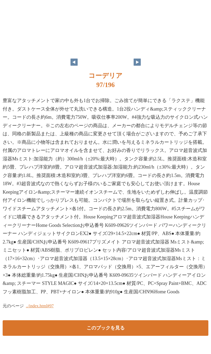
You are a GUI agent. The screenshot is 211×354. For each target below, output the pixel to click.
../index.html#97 (40, 306)
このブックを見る (106, 328)
